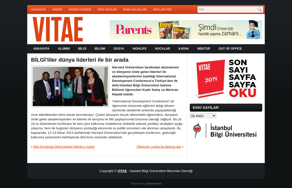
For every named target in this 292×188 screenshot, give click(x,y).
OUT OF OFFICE (230, 48)
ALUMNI (64, 48)
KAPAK (183, 48)
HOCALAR (162, 48)
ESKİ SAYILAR (107, 9)
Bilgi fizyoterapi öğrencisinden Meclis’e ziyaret (64, 147)
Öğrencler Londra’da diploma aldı (159, 147)
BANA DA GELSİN (135, 9)
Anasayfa (38, 9)
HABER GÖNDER (80, 9)
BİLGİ (82, 48)
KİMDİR (57, 9)
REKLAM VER (162, 9)
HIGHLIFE (139, 48)
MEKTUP (204, 48)
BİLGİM (100, 48)
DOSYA (119, 48)
